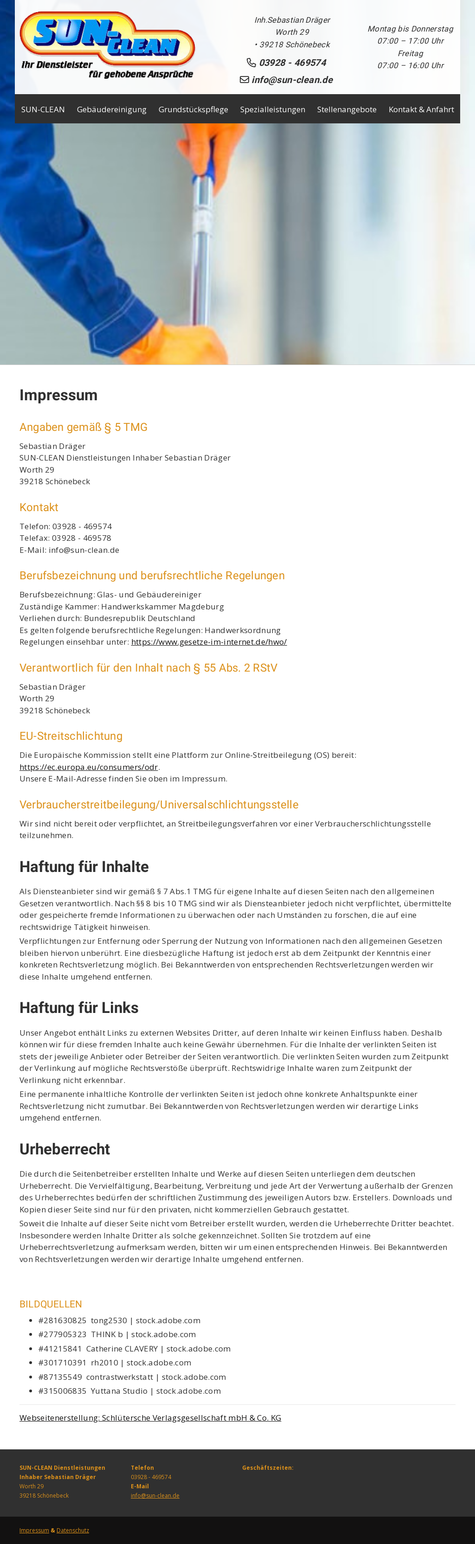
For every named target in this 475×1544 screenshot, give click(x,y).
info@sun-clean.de (155, 1495)
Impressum (34, 1530)
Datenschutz (73, 1530)
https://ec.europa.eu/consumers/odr (88, 767)
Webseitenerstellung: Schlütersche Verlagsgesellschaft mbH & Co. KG (150, 1417)
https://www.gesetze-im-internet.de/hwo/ (209, 641)
